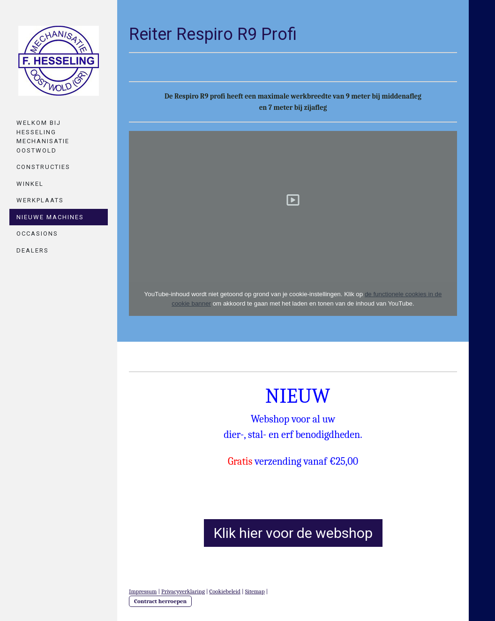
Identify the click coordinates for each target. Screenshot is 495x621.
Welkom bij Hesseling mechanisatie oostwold (42, 136)
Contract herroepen (160, 601)
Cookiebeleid (225, 591)
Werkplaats (40, 200)
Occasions (37, 233)
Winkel (30, 183)
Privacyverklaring (183, 591)
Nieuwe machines (50, 217)
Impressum (143, 591)
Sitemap (255, 591)
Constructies (43, 166)
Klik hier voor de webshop (293, 533)
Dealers (32, 250)
